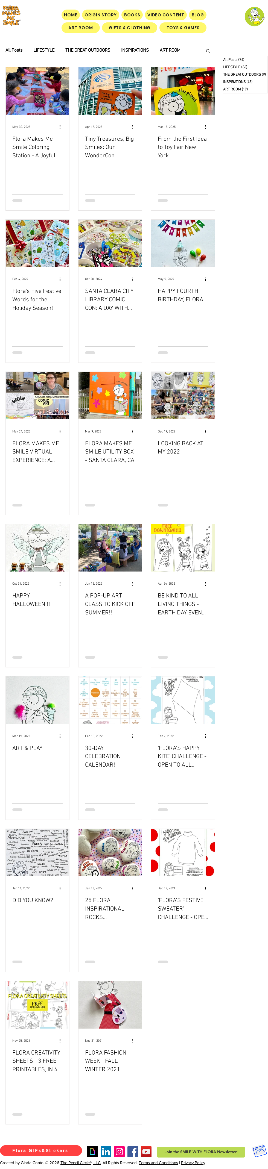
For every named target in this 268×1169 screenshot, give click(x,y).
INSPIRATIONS (135, 50)
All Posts (13, 50)
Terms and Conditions (158, 1162)
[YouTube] (146, 1151)
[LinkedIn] (106, 1151)
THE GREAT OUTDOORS (87, 50)
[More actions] (62, 127)
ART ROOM (170, 50)
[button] (208, 51)
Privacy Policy (193, 1162)
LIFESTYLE (43, 50)
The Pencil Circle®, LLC (80, 1162)
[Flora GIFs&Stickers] (41, 1150)
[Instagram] (119, 1151)
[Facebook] (132, 1151)
